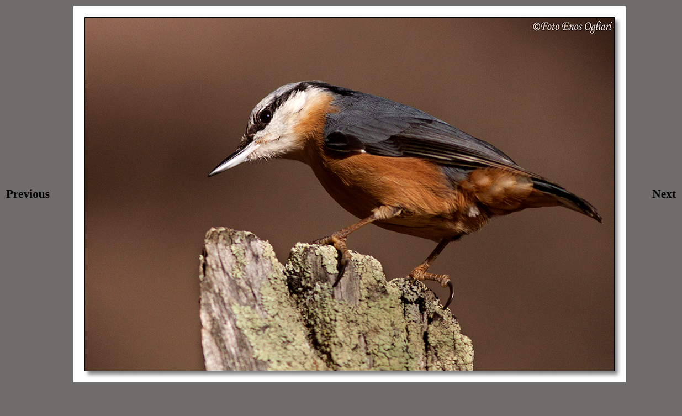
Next (664, 194)
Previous (28, 194)
